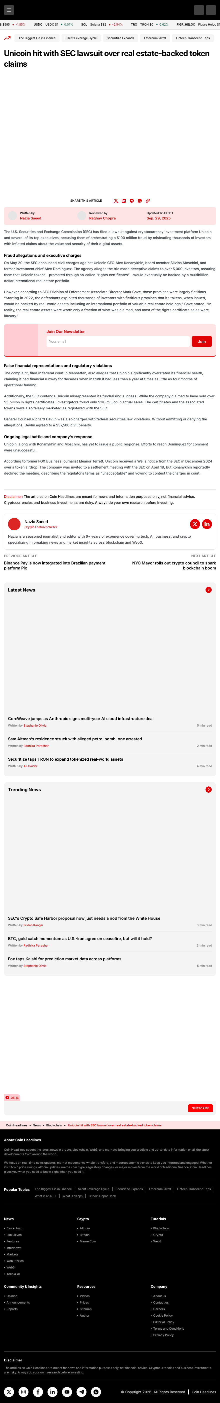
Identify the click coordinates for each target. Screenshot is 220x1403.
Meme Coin (88, 1241)
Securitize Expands (120, 38)
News (37, 1125)
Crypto (158, 1235)
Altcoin (85, 1228)
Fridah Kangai (33, 925)
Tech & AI (13, 1274)
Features (12, 1241)
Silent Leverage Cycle (81, 38)
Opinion (11, 1296)
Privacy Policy (163, 1335)
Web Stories (15, 1261)
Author (85, 1315)
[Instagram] (23, 1392)
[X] (9, 1392)
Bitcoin (85, 1235)
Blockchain (54, 1125)
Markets (12, 1254)
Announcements (18, 1302)
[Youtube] (67, 1392)
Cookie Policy (163, 1315)
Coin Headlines (16, 1125)
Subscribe (200, 1108)
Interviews (13, 1248)
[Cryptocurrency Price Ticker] (110, 25)
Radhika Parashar (36, 746)
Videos (85, 1296)
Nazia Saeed (30, 218)
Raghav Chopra (102, 218)
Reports (12, 1309)
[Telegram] (81, 1392)
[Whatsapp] (96, 1392)
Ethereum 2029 (155, 38)
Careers (159, 1309)
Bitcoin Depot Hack (102, 1196)
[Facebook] (38, 1392)
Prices (84, 1302)
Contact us (160, 1302)
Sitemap (86, 1309)
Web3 (10, 1267)
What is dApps (72, 1196)
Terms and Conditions (168, 1328)
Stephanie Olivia (35, 725)
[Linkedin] (53, 1392)
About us (159, 1296)
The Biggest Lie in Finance (37, 38)
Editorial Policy (163, 1322)
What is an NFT (45, 1196)
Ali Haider (31, 766)
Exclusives (14, 1235)
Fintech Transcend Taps (193, 38)
